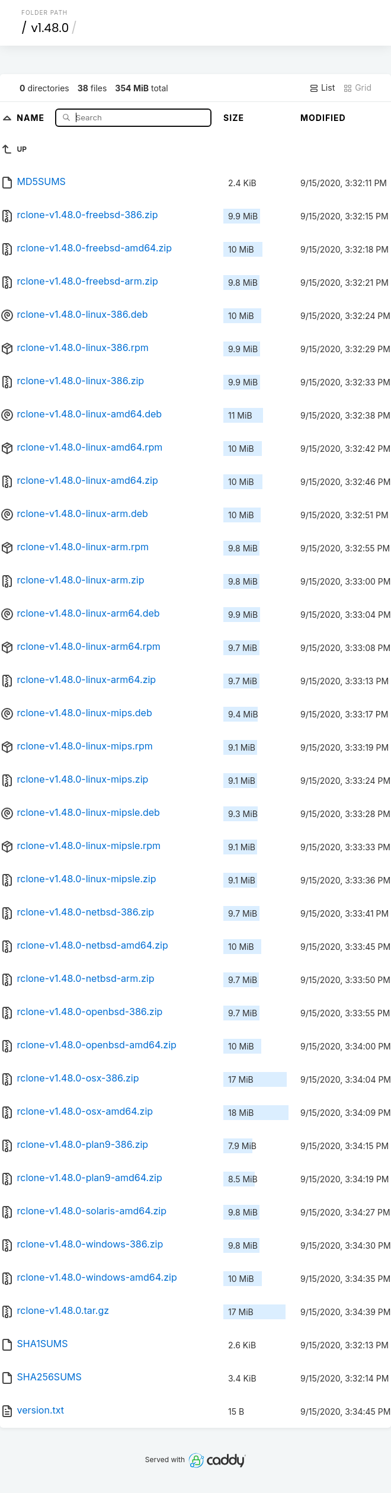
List (322, 87)
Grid (357, 87)
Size (233, 118)
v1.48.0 (50, 28)
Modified (323, 118)
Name (32, 117)
